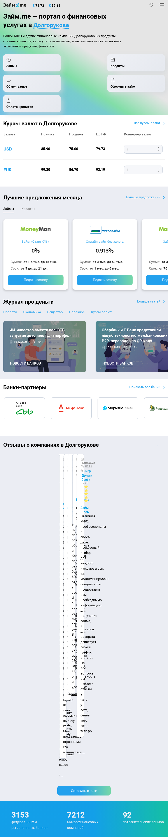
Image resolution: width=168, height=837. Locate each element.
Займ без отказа (98, 723)
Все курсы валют (146, 113)
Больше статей (148, 291)
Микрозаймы (96, 639)
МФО (7, 704)
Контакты (34, 622)
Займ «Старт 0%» (35, 232)
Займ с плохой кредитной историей (114, 685)
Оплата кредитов (16, 723)
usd (8, 138)
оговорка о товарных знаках (138, 797)
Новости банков (25, 354)
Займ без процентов (102, 704)
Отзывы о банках (16, 676)
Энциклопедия (14, 648)
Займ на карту (97, 676)
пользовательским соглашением (113, 787)
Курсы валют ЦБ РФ (19, 667)
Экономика (35, 302)
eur (8, 159)
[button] (163, 436)
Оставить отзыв (84, 512)
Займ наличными (99, 648)
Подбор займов (15, 732)
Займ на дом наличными (105, 667)
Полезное (85, 302)
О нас (8, 622)
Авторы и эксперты (71, 622)
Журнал (9, 639)
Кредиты (10, 714)
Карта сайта (57, 627)
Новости (10, 302)
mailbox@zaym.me (25, 750)
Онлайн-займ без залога (105, 232)
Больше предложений (142, 187)
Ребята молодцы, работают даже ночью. (38, 461)
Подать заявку (36, 270)
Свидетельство (12, 801)
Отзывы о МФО (15, 685)
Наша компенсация (19, 627)
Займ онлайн (96, 657)
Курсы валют (112, 302)
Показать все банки (144, 377)
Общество (60, 302)
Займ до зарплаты (100, 714)
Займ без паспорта (100, 695)
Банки (8, 695)
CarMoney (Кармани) (65, 450)
